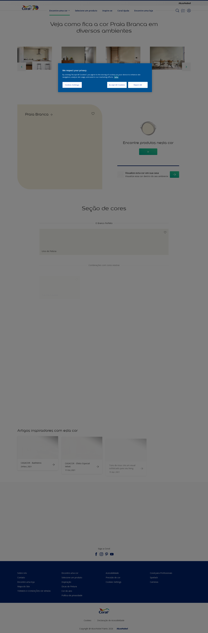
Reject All (138, 85)
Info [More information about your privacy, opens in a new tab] (116, 77)
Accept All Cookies (117, 85)
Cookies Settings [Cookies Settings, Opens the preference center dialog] (72, 85)
